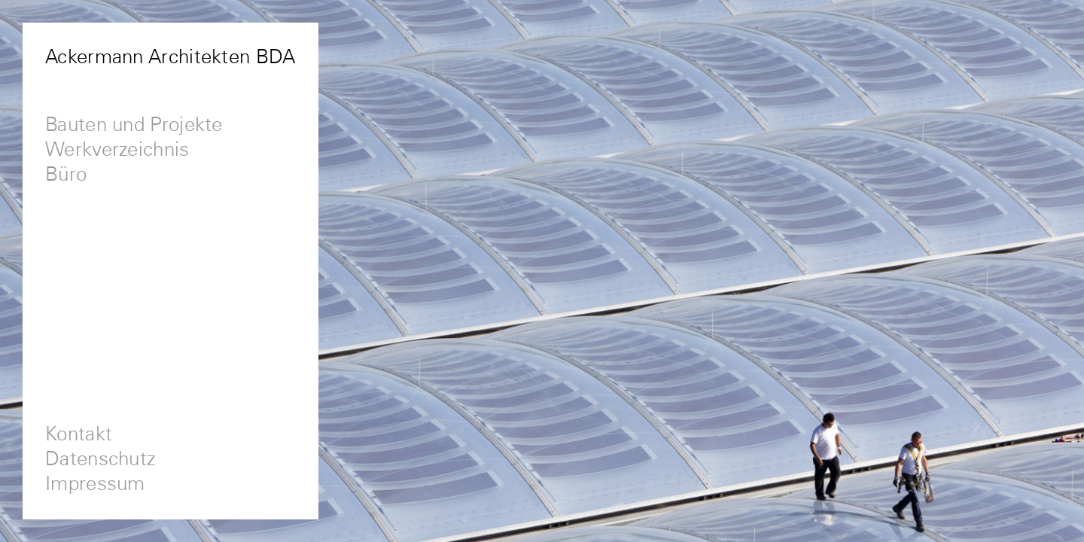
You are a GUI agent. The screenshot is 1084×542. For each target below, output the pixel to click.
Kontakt (78, 434)
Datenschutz (100, 459)
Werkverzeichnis (117, 150)
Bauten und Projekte (134, 125)
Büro (66, 175)
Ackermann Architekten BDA (170, 57)
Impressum (95, 484)
